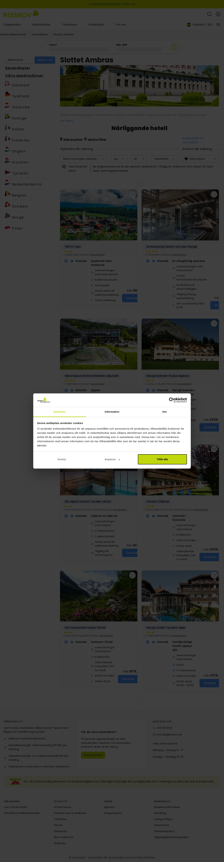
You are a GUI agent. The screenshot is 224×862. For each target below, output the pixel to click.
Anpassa (112, 459)
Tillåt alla (162, 459)
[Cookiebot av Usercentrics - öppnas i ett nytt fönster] (171, 400)
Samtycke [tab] (59, 411)
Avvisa (62, 459)
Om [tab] (164, 411)
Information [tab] (112, 411)
